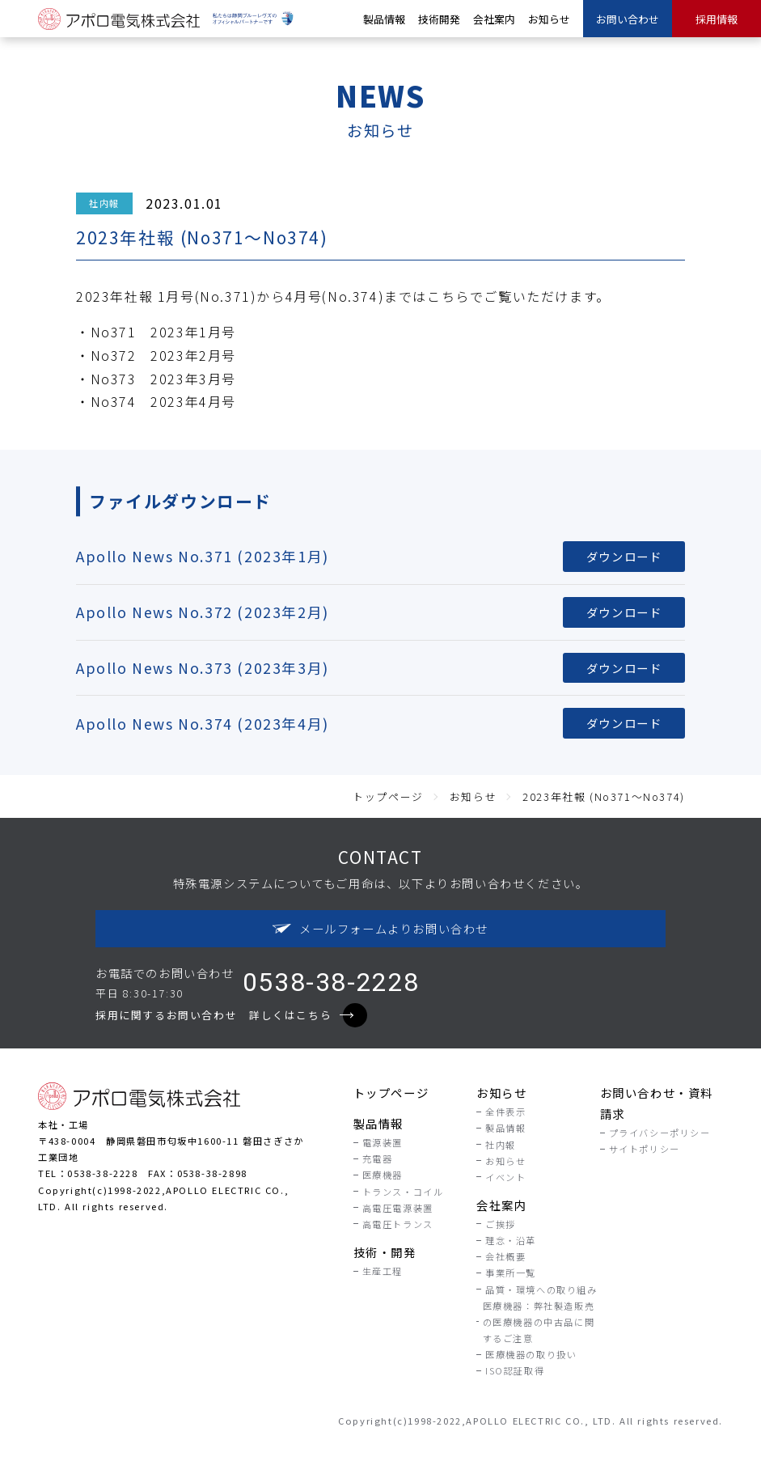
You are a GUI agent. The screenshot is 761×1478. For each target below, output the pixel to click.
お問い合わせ (627, 19)
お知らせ (549, 19)
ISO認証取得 (514, 1370)
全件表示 (505, 1111)
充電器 (377, 1158)
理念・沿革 (510, 1240)
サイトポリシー (644, 1148)
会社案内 (494, 19)
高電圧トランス (397, 1224)
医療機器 (382, 1174)
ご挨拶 (500, 1224)
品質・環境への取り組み (541, 1289)
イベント (505, 1177)
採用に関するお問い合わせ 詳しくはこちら (224, 1015)
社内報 (104, 203)
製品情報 (384, 19)
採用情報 (716, 19)
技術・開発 (384, 1251)
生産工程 (382, 1270)
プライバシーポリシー (660, 1132)
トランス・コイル (403, 1191)
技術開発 (439, 19)
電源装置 (382, 1142)
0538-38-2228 (331, 982)
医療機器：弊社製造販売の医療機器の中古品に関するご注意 (539, 1322)
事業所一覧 (510, 1272)
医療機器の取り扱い (531, 1354)
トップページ (391, 1092)
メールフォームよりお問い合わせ (380, 928)
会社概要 (505, 1256)
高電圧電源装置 (397, 1207)
